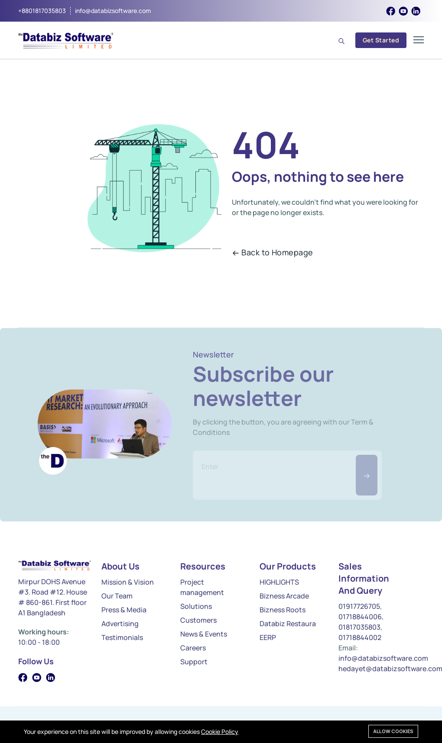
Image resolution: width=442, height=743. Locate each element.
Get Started (381, 40)
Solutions (196, 606)
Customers (198, 620)
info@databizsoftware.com (113, 11)
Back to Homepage (272, 252)
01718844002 (359, 637)
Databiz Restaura (288, 623)
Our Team (117, 596)
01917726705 (359, 606)
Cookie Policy (219, 731)
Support (194, 661)
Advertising (120, 623)
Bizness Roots (283, 609)
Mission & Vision (127, 582)
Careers (193, 648)
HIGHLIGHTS (279, 582)
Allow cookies (393, 731)
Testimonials (122, 637)
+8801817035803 (42, 11)
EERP (268, 637)
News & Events (203, 634)
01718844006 (360, 616)
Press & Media (123, 609)
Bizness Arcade (284, 596)
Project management (202, 587)
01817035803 (359, 627)
